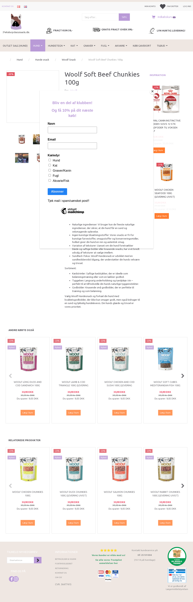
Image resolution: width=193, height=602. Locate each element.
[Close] (152, 91)
